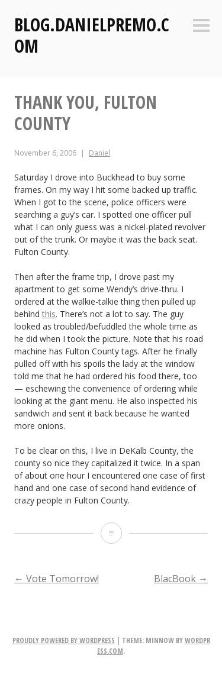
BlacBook (181, 578)
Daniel (99, 153)
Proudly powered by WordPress (63, 640)
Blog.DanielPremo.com (91, 35)
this (49, 313)
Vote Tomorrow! (56, 578)
